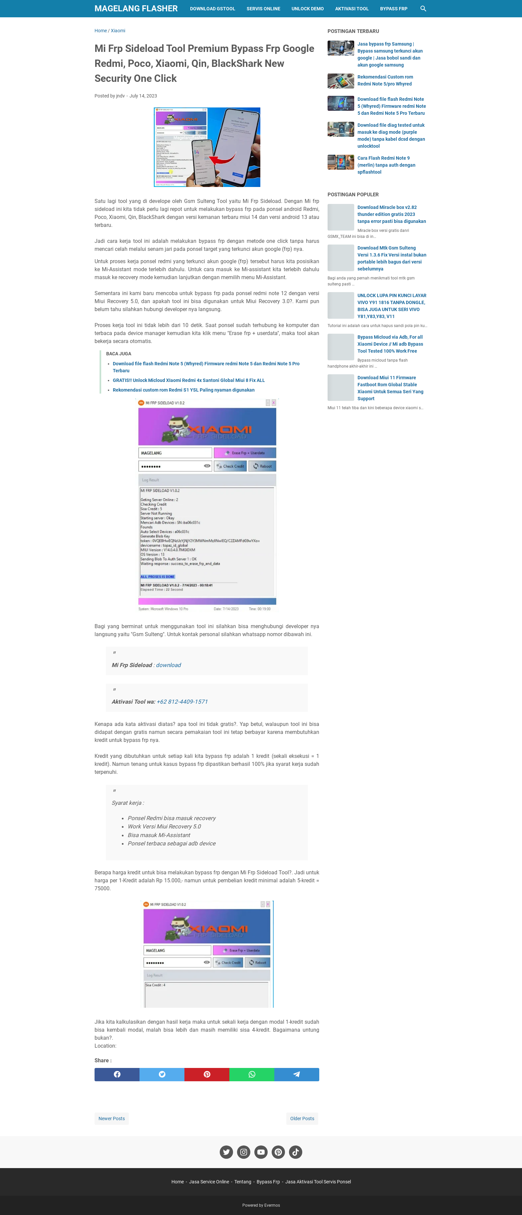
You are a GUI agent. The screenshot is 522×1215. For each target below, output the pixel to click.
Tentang (242, 1181)
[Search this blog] (423, 9)
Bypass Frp (393, 8)
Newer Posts (112, 1118)
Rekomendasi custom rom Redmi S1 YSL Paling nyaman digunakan (184, 390)
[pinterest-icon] (278, 1152)
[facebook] (117, 1074)
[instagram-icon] (243, 1152)
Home (177, 1181)
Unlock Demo (308, 8)
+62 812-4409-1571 (182, 701)
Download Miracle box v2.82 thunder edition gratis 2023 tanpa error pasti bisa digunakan (392, 214)
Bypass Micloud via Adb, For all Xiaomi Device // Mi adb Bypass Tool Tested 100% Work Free (390, 344)
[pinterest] (206, 1074)
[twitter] (161, 1074)
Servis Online (263, 8)
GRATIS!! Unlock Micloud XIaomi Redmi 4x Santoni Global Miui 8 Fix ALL (189, 380)
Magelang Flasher (136, 8)
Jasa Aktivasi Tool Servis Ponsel (318, 1181)
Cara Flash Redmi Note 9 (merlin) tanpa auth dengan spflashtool (386, 165)
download (168, 665)
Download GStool (212, 8)
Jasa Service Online (209, 1181)
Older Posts (302, 1118)
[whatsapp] (251, 1074)
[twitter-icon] (226, 1152)
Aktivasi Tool (352, 8)
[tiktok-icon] (295, 1152)
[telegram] (296, 1074)
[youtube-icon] (261, 1152)
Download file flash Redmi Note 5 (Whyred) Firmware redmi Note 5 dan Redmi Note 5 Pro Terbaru (392, 106)
